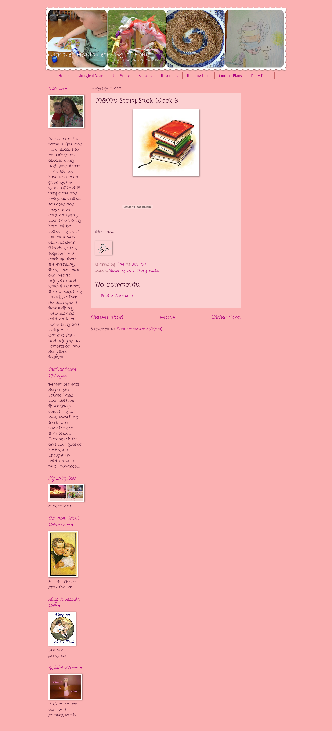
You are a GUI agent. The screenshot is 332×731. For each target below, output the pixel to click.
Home (63, 75)
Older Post (226, 317)
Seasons (145, 75)
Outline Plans (230, 75)
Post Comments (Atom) (139, 329)
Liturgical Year (90, 75)
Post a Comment (117, 296)
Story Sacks (148, 270)
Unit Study (120, 75)
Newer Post (107, 317)
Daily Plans (260, 75)
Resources (169, 75)
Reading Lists (198, 75)
